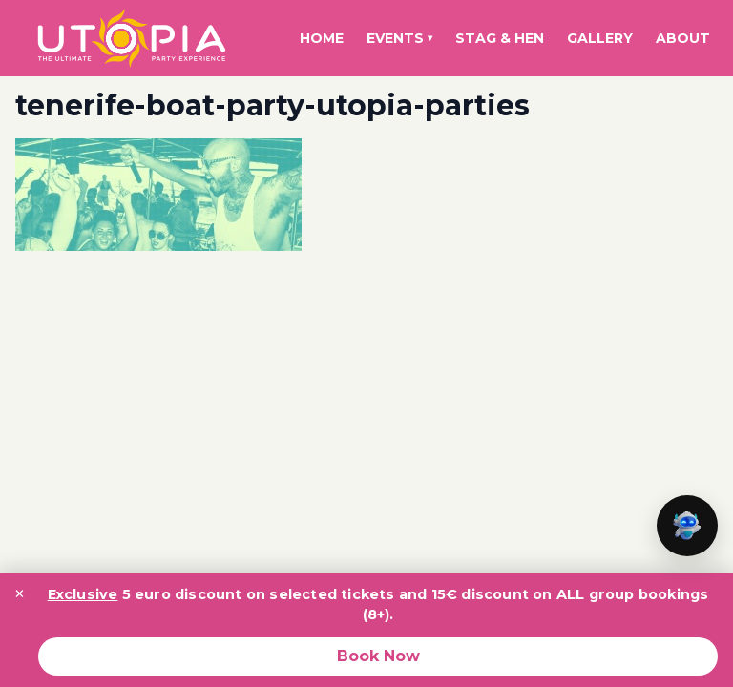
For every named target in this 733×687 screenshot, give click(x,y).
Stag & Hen (499, 38)
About (683, 38)
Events (399, 38)
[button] (687, 525)
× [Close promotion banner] (19, 593)
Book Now (378, 656)
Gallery (600, 38)
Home (322, 38)
